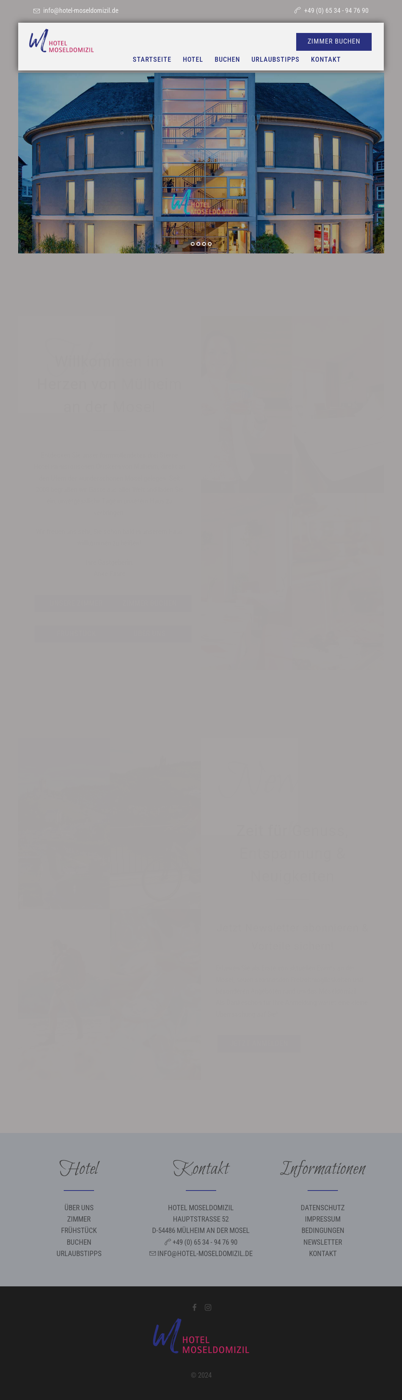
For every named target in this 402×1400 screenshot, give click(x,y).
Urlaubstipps (79, 1253)
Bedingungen (323, 1230)
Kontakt (323, 1253)
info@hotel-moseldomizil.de (80, 10)
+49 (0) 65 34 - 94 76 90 (336, 10)
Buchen (79, 1242)
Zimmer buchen (149, 603)
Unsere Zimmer (76, 603)
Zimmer (79, 1219)
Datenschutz (323, 1207)
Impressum (323, 1219)
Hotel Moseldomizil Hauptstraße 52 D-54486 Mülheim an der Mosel (201, 1219)
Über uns (149, 633)
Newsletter (322, 1242)
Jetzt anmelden (259, 1043)
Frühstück (76, 633)
